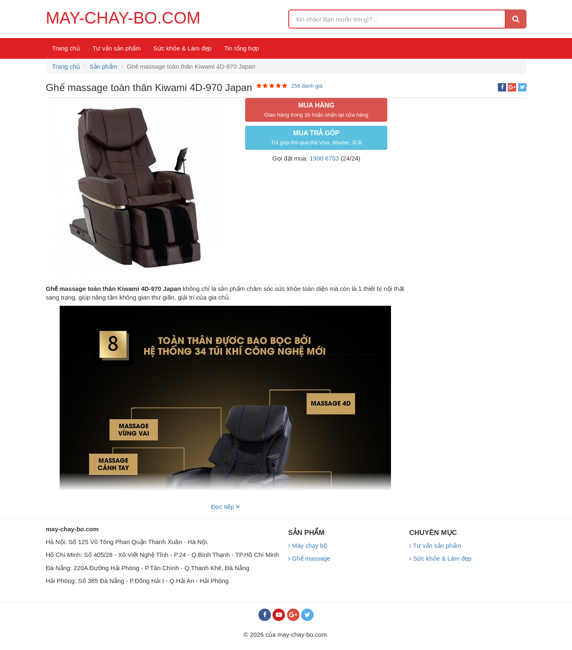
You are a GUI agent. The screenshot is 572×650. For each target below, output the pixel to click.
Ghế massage (309, 558)
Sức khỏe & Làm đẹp (182, 48)
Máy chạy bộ (308, 545)
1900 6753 (324, 158)
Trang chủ (66, 48)
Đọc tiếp (225, 506)
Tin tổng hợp (241, 48)
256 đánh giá (306, 86)
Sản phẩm (103, 66)
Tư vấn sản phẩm (116, 48)
